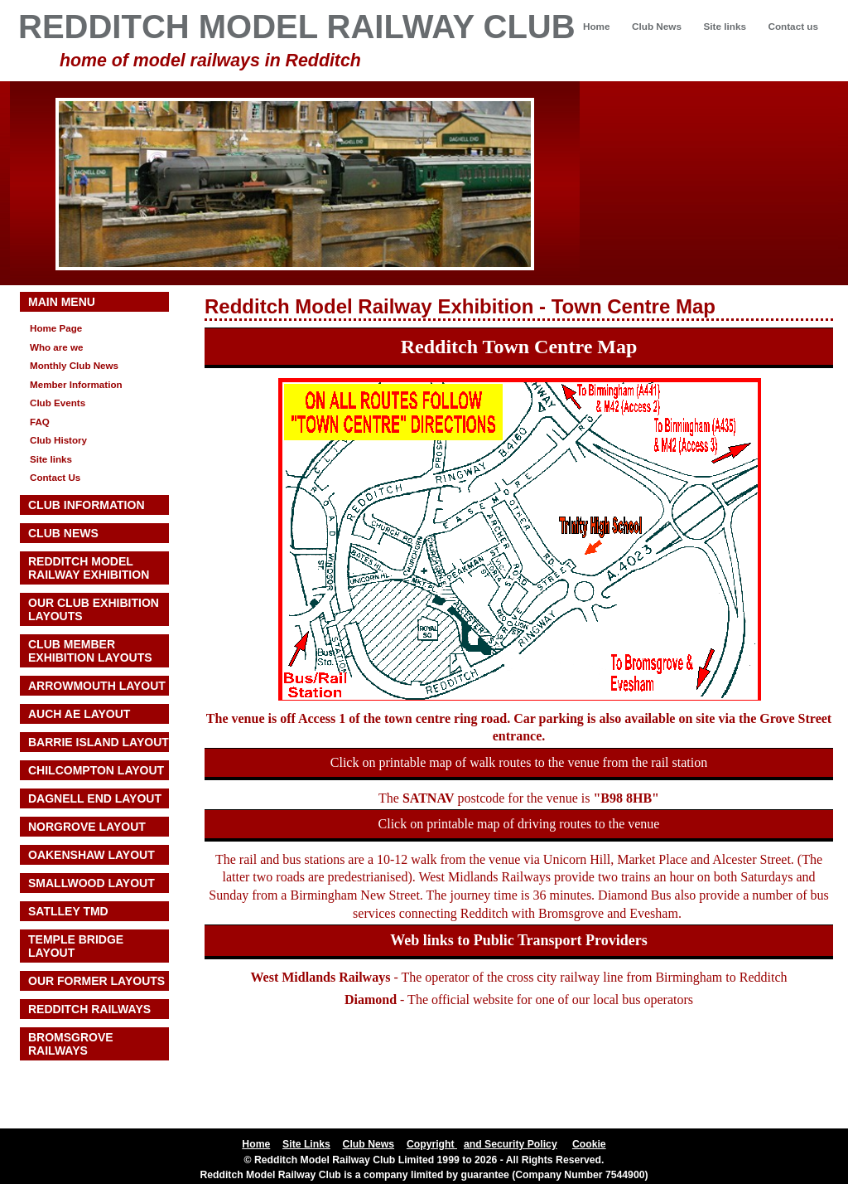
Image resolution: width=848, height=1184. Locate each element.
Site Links (306, 1144)
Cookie (589, 1144)
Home (596, 26)
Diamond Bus (634, 895)
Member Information (76, 384)
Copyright (432, 1144)
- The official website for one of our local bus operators (518, 999)
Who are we (57, 347)
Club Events (57, 402)
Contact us (793, 26)
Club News (657, 26)
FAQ (40, 421)
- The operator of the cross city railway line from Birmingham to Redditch (518, 977)
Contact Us (55, 477)
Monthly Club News (74, 365)
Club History (58, 439)
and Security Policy (510, 1144)
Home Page (56, 328)
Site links (724, 26)
